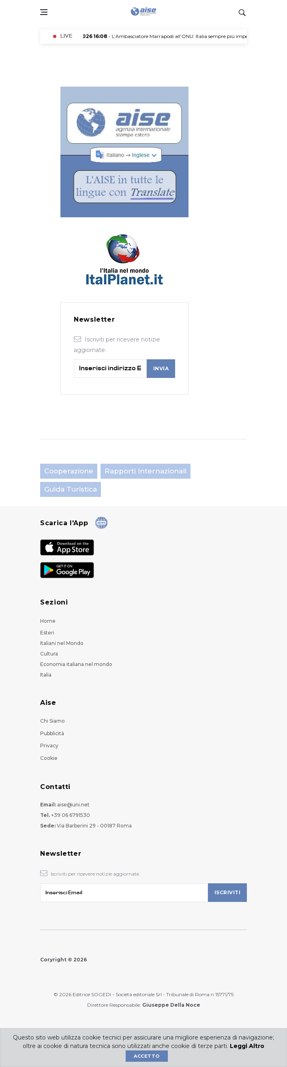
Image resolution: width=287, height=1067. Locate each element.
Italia (45, 675)
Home (48, 621)
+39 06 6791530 (70, 815)
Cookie (49, 758)
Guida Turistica (70, 489)
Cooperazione (68, 471)
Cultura (49, 654)
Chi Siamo (52, 721)
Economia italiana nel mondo (76, 664)
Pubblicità (52, 733)
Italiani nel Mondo (62, 643)
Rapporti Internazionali (145, 471)
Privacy (49, 745)
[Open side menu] (43, 12)
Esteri (47, 633)
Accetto (146, 1056)
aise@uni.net (73, 805)
